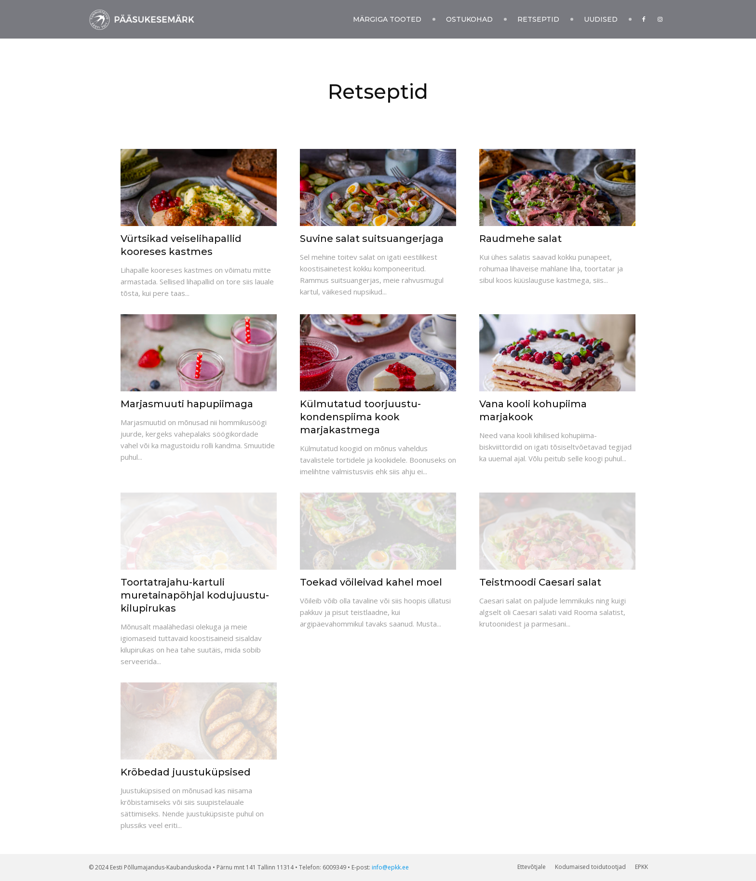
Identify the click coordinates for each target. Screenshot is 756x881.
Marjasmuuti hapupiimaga (187, 404)
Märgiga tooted (387, 19)
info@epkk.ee (390, 867)
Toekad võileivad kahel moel (371, 582)
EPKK (641, 867)
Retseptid (538, 19)
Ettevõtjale (531, 867)
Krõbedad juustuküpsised (186, 772)
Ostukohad (469, 19)
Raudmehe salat (520, 238)
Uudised (601, 19)
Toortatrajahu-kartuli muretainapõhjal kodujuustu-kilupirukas (195, 595)
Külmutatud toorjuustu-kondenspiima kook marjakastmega (360, 417)
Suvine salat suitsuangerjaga (372, 238)
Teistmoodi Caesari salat (540, 582)
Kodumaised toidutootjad (590, 867)
